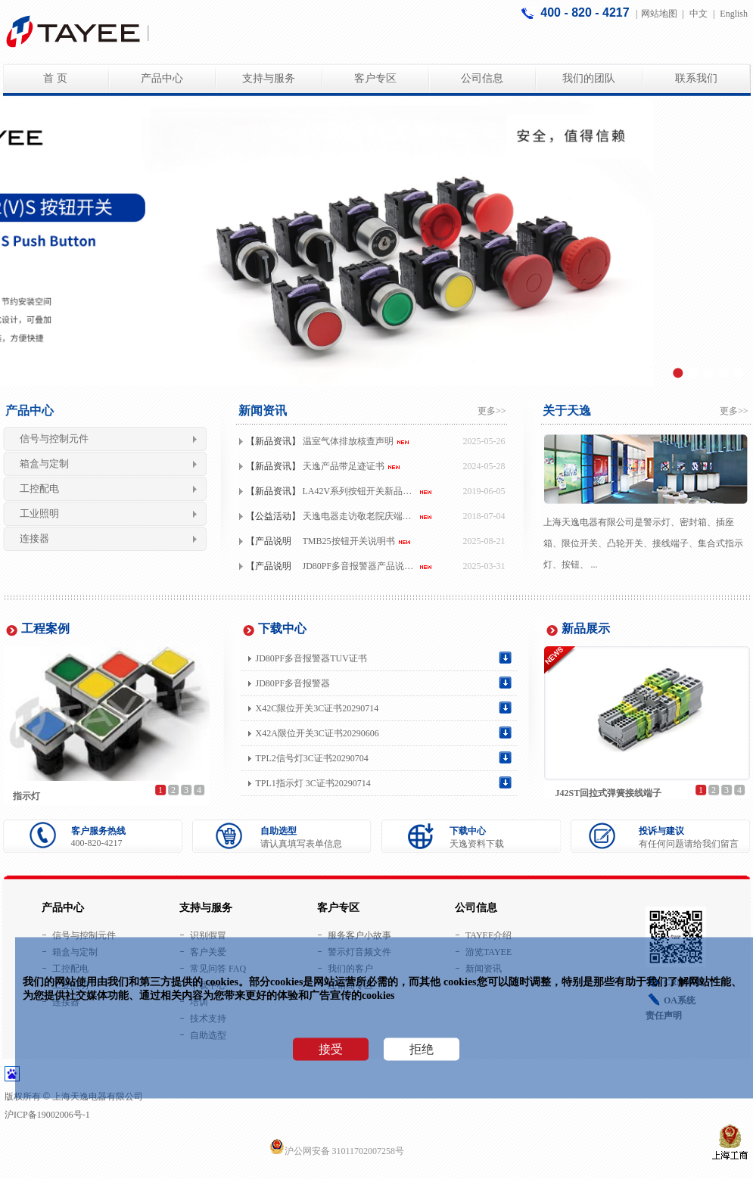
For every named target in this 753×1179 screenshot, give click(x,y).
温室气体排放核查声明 (348, 441)
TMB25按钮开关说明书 (349, 541)
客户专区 (375, 78)
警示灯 (657, 522)
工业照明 (39, 513)
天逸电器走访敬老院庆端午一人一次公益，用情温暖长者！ (361, 516)
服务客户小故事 (359, 935)
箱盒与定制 (44, 463)
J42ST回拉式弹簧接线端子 (608, 793)
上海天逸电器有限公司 (588, 522)
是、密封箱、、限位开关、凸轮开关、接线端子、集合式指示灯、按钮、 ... (643, 543)
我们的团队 (588, 78)
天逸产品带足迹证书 (343, 466)
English (734, 13)
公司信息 (482, 78)
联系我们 (696, 78)
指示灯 (26, 796)
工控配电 (39, 488)
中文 (698, 13)
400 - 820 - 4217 (586, 12)
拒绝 (421, 1049)
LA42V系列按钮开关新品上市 (361, 491)
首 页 (55, 78)
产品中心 (162, 78)
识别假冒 (208, 935)
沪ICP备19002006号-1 (47, 1114)
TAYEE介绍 (488, 935)
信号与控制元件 (54, 438)
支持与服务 (268, 78)
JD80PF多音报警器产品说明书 (361, 566)
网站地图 (659, 13)
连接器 (34, 538)
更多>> (492, 411)
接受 (331, 1049)
